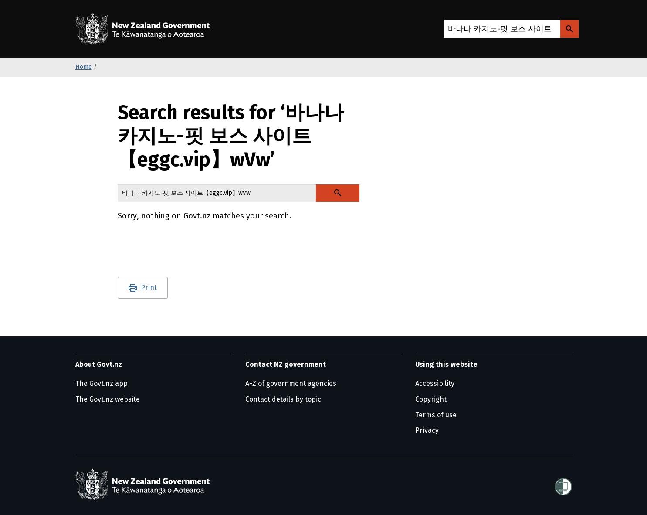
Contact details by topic (283, 399)
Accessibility (434, 383)
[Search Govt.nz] (569, 29)
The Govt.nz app (101, 383)
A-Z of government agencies (290, 383)
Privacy (427, 430)
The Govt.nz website (107, 399)
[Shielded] (563, 484)
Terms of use (436, 415)
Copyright (431, 399)
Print (149, 287)
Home (83, 67)
